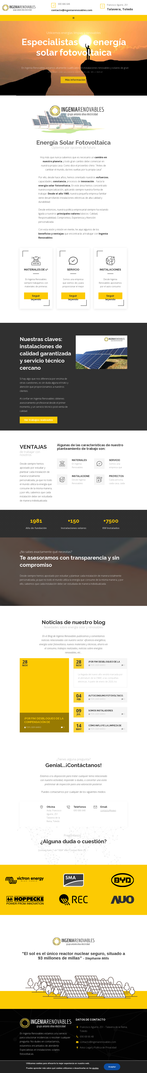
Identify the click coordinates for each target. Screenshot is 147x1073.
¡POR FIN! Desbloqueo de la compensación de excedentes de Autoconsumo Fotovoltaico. (43, 720)
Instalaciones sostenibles (110, 269)
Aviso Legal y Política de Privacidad (98, 1047)
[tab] (100, 663)
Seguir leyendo (36, 296)
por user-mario (32, 727)
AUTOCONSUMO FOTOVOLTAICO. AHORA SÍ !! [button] (105, 695)
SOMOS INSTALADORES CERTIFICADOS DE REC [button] (100, 710)
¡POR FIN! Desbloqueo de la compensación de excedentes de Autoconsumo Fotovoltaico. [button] (106, 662)
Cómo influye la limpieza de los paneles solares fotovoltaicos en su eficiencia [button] (104, 725)
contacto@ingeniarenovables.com (71, 10)
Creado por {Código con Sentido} (101, 1069)
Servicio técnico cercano (73, 269)
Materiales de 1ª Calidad (36, 269)
